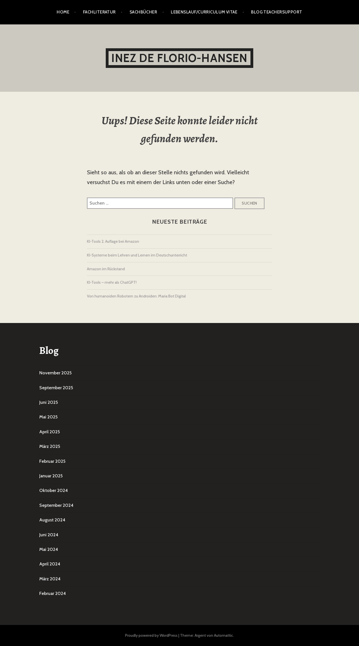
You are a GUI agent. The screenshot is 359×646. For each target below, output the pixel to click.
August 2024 (52, 520)
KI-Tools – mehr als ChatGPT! (112, 282)
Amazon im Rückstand (106, 268)
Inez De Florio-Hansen (179, 58)
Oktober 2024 (53, 490)
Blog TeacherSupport (276, 12)
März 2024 (50, 578)
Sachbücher (143, 12)
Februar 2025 (52, 461)
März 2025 (49, 446)
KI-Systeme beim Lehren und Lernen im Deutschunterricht (137, 255)
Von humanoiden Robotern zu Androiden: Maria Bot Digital (136, 296)
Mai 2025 (48, 417)
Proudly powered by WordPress (151, 635)
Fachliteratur (99, 12)
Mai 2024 (48, 549)
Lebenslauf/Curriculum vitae (204, 12)
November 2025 (55, 372)
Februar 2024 (52, 593)
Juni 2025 (48, 402)
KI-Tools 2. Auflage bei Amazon (113, 241)
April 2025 (49, 431)
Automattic (223, 635)
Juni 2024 (48, 534)
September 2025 (56, 387)
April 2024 (49, 564)
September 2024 (56, 505)
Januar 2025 (51, 475)
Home (63, 12)
